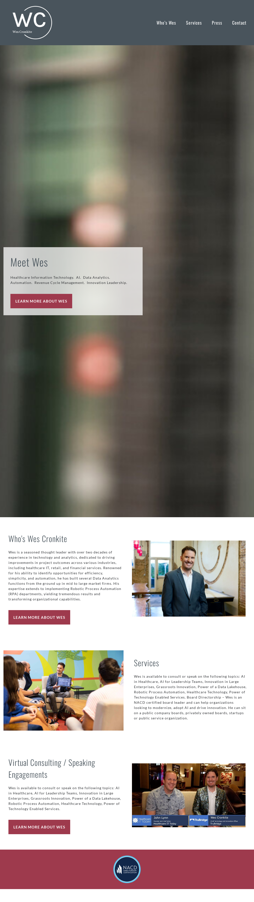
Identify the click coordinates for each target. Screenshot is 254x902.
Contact (239, 22)
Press (217, 22)
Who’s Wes (166, 22)
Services (194, 22)
